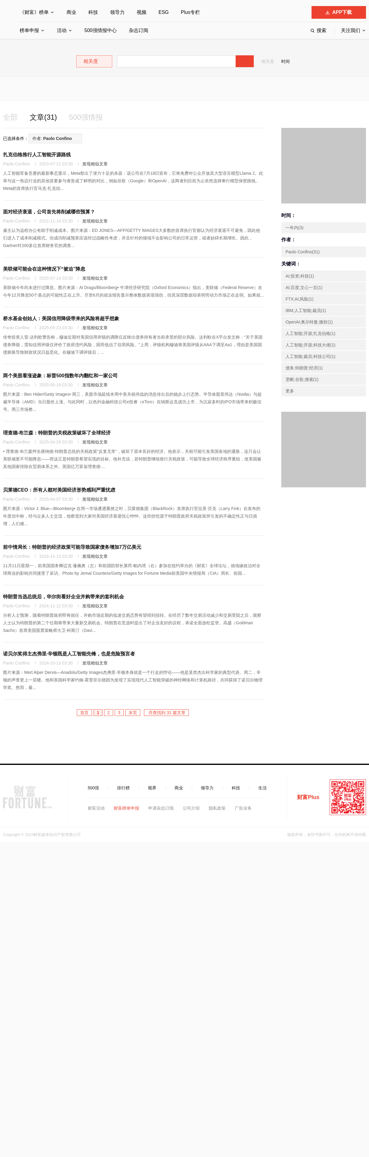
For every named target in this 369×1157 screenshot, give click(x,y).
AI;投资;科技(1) (300, 276)
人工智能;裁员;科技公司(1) (310, 356)
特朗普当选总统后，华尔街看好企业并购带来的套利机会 (63, 596)
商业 (71, 12)
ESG (163, 12)
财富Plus (308, 797)
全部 (10, 117)
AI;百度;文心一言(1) (304, 287)
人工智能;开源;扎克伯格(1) (310, 333)
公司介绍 (191, 808)
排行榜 (123, 787)
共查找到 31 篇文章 (166, 712)
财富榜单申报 (126, 808)
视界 (152, 787)
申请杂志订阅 (161, 808)
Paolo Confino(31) (303, 251)
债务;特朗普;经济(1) (304, 368)
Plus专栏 (190, 12)
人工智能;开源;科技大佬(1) (310, 345)
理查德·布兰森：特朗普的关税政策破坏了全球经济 (57, 432)
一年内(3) (294, 227)
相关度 (267, 61)
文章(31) (43, 117)
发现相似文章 (95, 163)
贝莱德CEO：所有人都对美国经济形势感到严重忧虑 (59, 489)
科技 (93, 12)
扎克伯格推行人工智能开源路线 (37, 154)
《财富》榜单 (34, 12)
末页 (133, 712)
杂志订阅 (138, 30)
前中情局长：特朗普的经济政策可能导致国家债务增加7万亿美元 (72, 547)
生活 (262, 787)
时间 (285, 61)
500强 (93, 787)
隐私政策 (217, 808)
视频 (141, 12)
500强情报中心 (100, 30)
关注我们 (350, 30)
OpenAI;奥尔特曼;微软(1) (309, 322)
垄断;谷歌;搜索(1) (302, 379)
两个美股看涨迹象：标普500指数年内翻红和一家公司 (60, 375)
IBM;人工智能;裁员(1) (306, 310)
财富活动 (96, 808)
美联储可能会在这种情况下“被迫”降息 (44, 268)
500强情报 (86, 117)
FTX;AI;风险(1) (300, 299)
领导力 (117, 12)
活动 (62, 30)
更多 (290, 390)
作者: (52, 138)
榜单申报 (29, 30)
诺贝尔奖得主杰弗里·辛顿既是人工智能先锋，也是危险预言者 (69, 653)
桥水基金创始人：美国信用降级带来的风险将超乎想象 (61, 318)
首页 (84, 712)
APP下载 (339, 12)
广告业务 (243, 808)
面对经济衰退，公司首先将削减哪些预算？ (49, 211)
